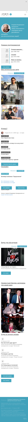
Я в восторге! (5, 154)
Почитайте (4, 167)
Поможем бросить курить (9, 164)
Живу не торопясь (16, 59)
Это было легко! (5, 148)
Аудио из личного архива (10, 334)
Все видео (6, 273)
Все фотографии (7, 376)
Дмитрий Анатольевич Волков (14, 400)
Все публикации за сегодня (8, 182)
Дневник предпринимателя (10, 45)
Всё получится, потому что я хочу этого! (12, 143)
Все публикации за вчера (7, 181)
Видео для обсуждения (9, 242)
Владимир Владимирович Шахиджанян (16, 399)
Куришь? (4, 128)
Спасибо (13, 54)
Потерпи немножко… (17, 49)
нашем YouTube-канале (7, 194)
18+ (26, 12)
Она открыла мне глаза (7, 138)
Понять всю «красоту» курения (9, 159)
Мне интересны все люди (10, 69)
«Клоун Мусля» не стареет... (14, 268)
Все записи (6, 67)
